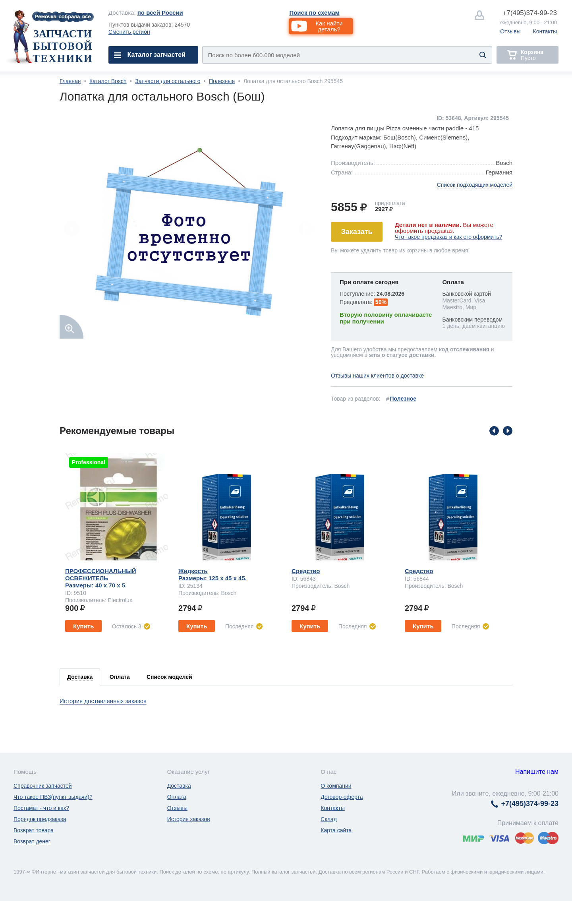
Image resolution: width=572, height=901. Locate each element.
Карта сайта (336, 830)
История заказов (188, 819)
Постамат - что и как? (41, 808)
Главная (70, 81)
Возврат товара (34, 830)
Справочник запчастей (43, 786)
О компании (336, 786)
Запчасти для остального (167, 81)
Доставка (179, 786)
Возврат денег (32, 841)
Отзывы (510, 31)
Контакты (545, 31)
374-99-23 (529, 13)
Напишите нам (536, 771)
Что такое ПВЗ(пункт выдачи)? (53, 797)
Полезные (222, 81)
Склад (329, 819)
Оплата (176, 797)
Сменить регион (129, 32)
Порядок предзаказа (40, 819)
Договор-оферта (342, 797)
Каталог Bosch (108, 81)
